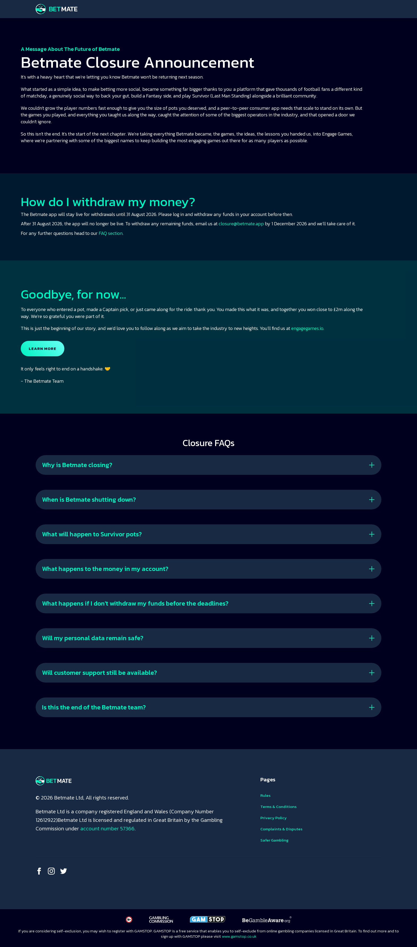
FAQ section (111, 233)
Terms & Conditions (278, 806)
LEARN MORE (42, 348)
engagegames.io (307, 328)
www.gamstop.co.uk (239, 936)
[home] (56, 9)
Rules (265, 795)
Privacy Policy (273, 818)
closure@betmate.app (241, 223)
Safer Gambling (274, 840)
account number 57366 (107, 828)
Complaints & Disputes (281, 829)
